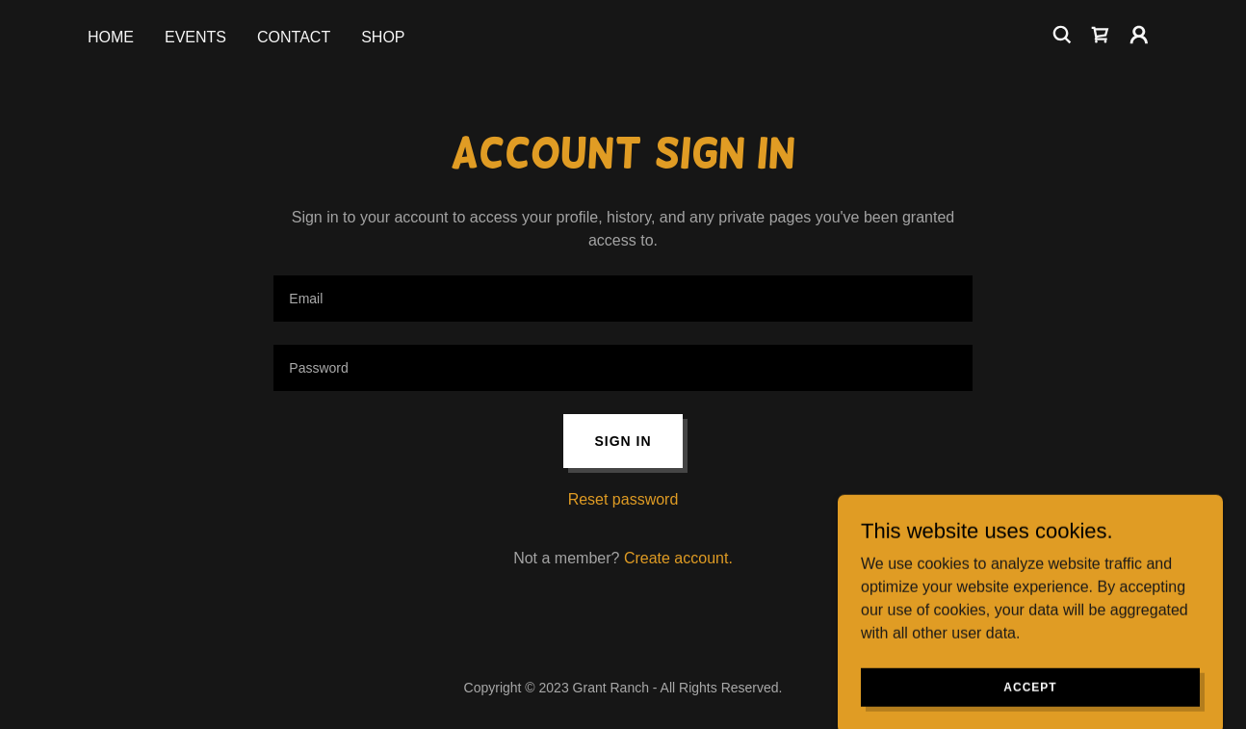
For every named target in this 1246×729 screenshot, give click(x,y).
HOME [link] (111, 37)
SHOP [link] (382, 37)
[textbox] (622, 298)
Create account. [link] (678, 558)
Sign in (622, 441)
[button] (1139, 34)
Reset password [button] (623, 499)
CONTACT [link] (293, 37)
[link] (1100, 34)
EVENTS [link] (195, 37)
